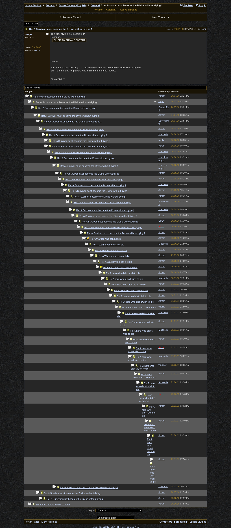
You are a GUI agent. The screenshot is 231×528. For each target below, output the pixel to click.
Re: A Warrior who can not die (105, 239)
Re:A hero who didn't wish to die (120, 267)
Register (186, 5)
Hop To (92, 510)
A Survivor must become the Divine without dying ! (59, 96)
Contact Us (166, 521)
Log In (200, 5)
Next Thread (161, 17)
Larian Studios (33, 5)
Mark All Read (49, 521)
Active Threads (128, 9)
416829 (202, 29)
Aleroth (37, 50)
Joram (168, 29)
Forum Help (181, 521)
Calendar (111, 9)
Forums (50, 5)
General (95, 5)
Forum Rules (32, 521)
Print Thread (31, 23)
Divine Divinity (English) (73, 5)
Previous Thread (70, 17)
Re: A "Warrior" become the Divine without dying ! (99, 196)
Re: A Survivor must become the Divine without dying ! (60, 29)
